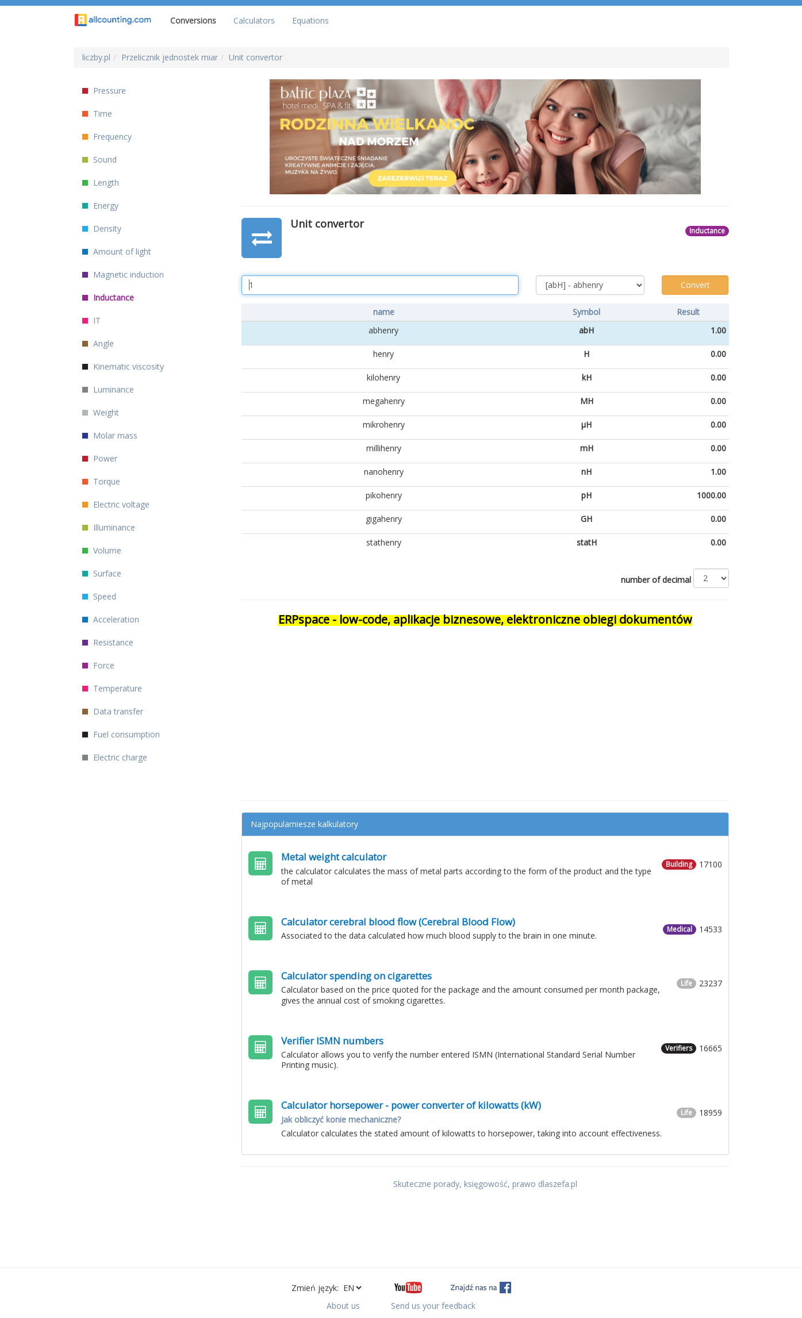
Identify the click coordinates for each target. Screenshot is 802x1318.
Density (101, 228)
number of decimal (656, 579)
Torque (101, 481)
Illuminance (108, 527)
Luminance (108, 389)
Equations (310, 20)
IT (91, 320)
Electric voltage (115, 504)
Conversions (193, 20)
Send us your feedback (433, 1305)
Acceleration (110, 619)
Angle (98, 343)
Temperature (112, 688)
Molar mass (109, 435)
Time (97, 113)
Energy (100, 205)
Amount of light (116, 251)
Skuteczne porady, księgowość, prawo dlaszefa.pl (485, 1183)
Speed (99, 596)
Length (100, 182)
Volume (101, 550)
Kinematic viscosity (123, 366)
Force (98, 665)
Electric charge (114, 757)
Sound (99, 159)
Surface (101, 573)
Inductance (108, 297)
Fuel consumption (121, 734)
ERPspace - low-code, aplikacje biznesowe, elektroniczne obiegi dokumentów (485, 619)
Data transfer (112, 711)
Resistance (107, 642)
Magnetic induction (123, 274)
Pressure (104, 90)
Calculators (254, 20)
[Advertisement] (485, 708)
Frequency (107, 136)
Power (99, 458)
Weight (100, 412)
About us (343, 1305)
